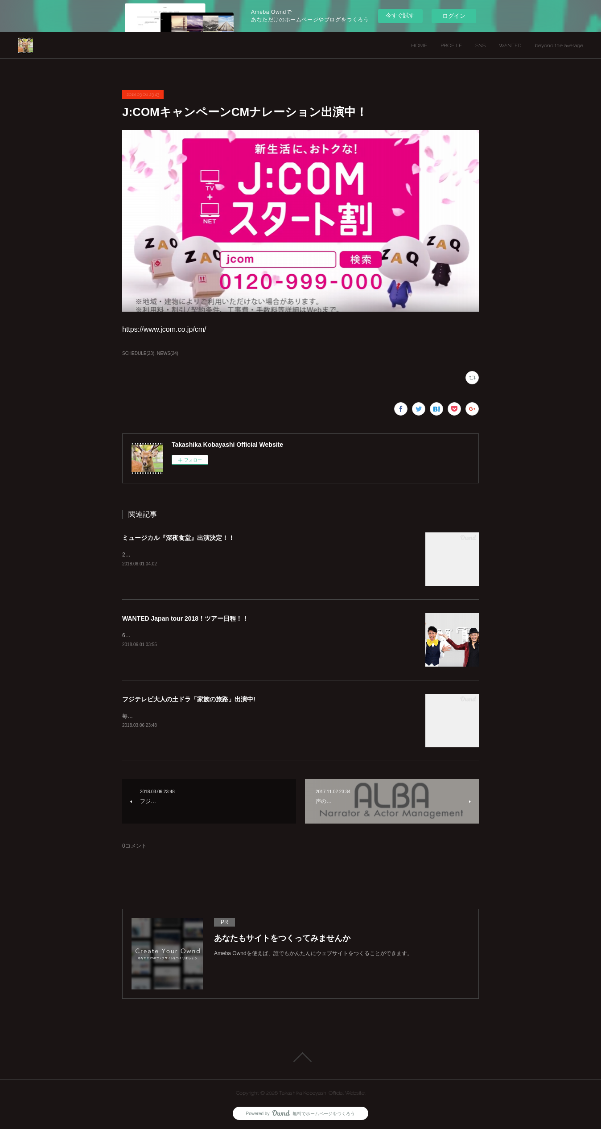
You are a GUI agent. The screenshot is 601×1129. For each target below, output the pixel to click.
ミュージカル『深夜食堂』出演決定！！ (178, 537)
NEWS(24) (167, 353)
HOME (419, 45)
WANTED (510, 45)
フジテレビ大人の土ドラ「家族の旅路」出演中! (188, 699)
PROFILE (451, 45)
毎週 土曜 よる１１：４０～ (159, 716)
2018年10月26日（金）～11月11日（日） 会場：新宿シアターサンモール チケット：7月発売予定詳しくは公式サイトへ (266, 555)
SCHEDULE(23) (138, 353)
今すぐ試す (400, 15)
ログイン (453, 15)
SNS (480, 45)
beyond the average (559, 45)
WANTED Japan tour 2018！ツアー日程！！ (185, 618)
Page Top (300, 1057)
